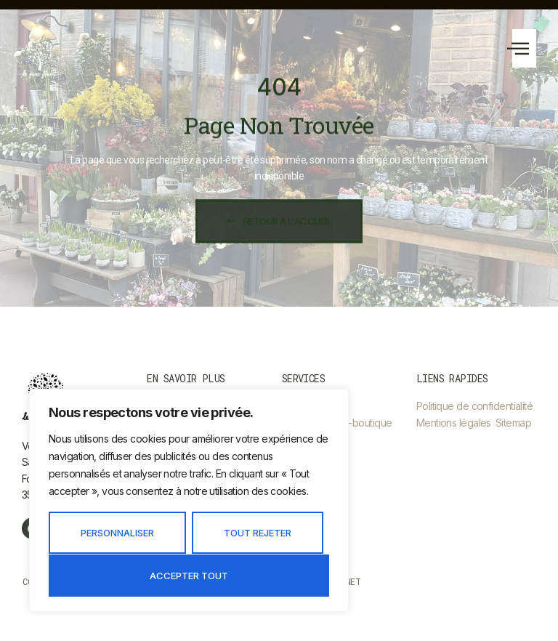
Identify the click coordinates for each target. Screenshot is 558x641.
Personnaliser (117, 533)
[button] (524, 48)
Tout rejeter (257, 533)
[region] (189, 500)
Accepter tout (189, 575)
